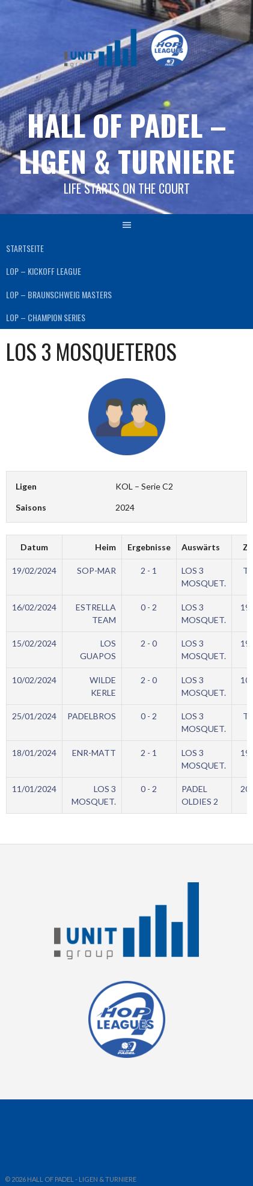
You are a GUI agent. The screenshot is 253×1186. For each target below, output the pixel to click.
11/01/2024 (34, 789)
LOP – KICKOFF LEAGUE (43, 271)
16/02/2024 (34, 607)
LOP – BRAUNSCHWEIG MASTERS (59, 294)
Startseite (25, 248)
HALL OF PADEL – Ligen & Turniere (127, 142)
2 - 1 (149, 570)
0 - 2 (149, 607)
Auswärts (200, 547)
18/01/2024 (34, 753)
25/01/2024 (34, 716)
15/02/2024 (34, 643)
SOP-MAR (96, 570)
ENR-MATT (94, 753)
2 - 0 (149, 643)
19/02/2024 (34, 570)
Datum (34, 547)
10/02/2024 (34, 680)
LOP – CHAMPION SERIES (45, 317)
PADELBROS (91, 716)
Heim (105, 547)
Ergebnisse (149, 547)
